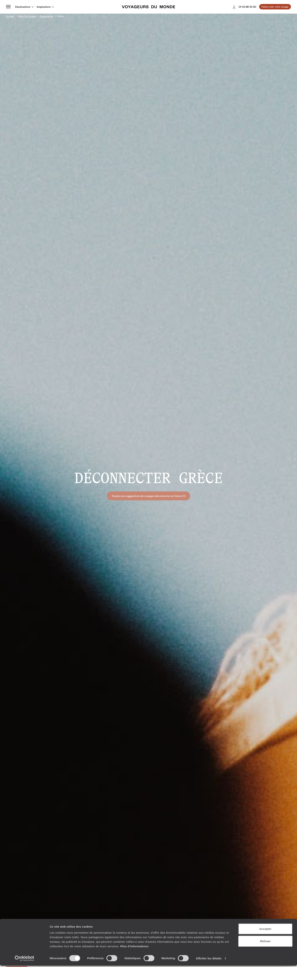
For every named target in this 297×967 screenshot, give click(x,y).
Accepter (265, 929)
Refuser (265, 942)
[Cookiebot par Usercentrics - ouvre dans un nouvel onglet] (24, 959)
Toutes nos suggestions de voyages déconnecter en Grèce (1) (148, 496)
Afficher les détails (208, 959)
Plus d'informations (134, 947)
